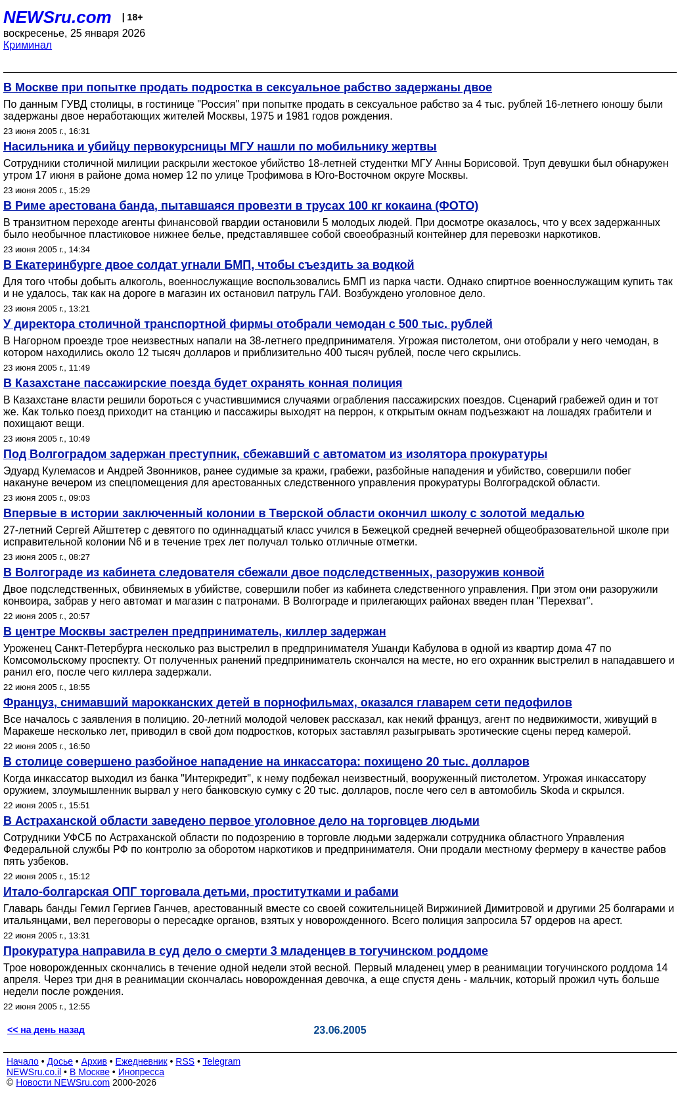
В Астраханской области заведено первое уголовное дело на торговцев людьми (241, 820)
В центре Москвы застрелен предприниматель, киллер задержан (194, 631)
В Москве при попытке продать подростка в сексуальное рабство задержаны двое (247, 87)
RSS (184, 1061)
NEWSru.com (57, 17)
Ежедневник (142, 1061)
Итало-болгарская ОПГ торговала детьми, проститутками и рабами (201, 891)
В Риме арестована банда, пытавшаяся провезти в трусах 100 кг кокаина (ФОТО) (240, 205)
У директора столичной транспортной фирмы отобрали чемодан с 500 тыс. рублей (248, 324)
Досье (60, 1061)
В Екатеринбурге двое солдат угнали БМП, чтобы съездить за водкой (209, 264)
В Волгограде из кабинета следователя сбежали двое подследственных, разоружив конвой (274, 572)
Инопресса (141, 1072)
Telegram (222, 1061)
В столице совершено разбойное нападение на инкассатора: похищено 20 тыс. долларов (266, 761)
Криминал (27, 45)
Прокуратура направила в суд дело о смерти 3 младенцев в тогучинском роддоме (245, 951)
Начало (23, 1061)
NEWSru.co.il (34, 1072)
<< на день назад (46, 1030)
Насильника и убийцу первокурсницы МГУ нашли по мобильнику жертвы (220, 146)
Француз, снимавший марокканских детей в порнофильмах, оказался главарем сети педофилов (287, 702)
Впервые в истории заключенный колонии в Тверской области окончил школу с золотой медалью (294, 513)
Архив (94, 1061)
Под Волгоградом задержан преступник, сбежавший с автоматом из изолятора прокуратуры (275, 454)
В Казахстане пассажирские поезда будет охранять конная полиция (203, 383)
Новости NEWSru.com (63, 1082)
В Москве (90, 1072)
